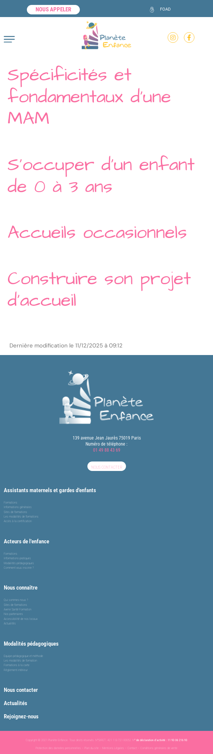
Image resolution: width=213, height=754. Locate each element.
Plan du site (91, 748)
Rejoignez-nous (21, 716)
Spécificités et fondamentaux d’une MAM (89, 97)
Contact (132, 748)
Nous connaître (20, 587)
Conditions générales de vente (158, 748)
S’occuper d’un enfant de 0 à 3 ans (101, 175)
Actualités (15, 703)
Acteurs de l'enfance (26, 541)
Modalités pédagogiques (31, 643)
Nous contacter (21, 690)
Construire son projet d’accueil (99, 289)
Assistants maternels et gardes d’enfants (50, 490)
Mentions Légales (113, 748)
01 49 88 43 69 (106, 450)
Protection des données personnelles (58, 748)
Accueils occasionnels (97, 232)
